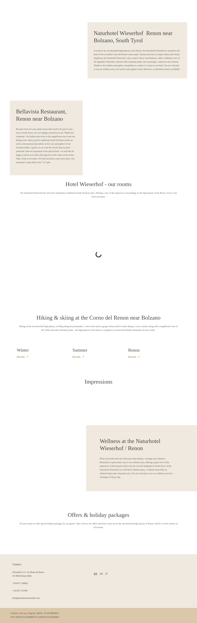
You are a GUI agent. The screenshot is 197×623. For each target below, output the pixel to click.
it (106, 574)
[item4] (28, 590)
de (101, 574)
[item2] (28, 574)
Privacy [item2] (23, 613)
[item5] (28, 598)
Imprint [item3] (32, 613)
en (95, 574)
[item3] (28, 583)
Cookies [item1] (14, 613)
